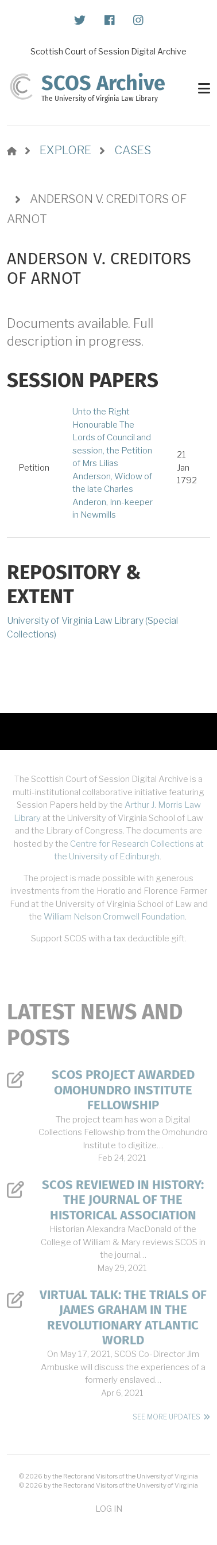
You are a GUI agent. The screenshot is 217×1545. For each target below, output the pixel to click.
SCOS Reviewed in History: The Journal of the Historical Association (123, 1200)
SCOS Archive (103, 83)
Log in (108, 1508)
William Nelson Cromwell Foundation (114, 917)
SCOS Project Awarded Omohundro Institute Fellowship (123, 1090)
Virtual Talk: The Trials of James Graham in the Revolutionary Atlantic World (123, 1318)
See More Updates (166, 1417)
